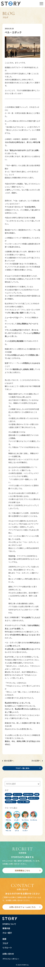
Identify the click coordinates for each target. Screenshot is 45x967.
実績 (4, 938)
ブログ (8, 798)
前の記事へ (9, 760)
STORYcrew (28, 794)
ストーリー (17, 794)
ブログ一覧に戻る (22, 768)
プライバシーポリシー (10, 959)
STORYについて (9, 924)
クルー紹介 (7, 932)
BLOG (15, 798)
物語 (36, 794)
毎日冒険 (23, 798)
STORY (8, 794)
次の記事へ (36, 760)
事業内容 (6, 928)
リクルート (7, 947)
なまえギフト (33, 798)
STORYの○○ (10, 802)
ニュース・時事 (23, 802)
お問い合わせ (8, 953)
